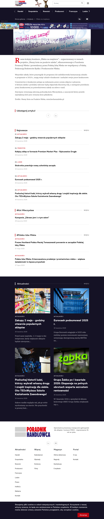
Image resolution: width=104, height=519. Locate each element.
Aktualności (22, 134)
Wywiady (37, 459)
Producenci (59, 11)
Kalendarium (38, 455)
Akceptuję (83, 515)
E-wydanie (57, 468)
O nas (75, 455)
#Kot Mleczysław (67, 49)
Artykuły (30, 19)
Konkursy (37, 464)
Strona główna (20, 19)
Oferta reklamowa (60, 455)
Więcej (86, 130)
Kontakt (17, 496)
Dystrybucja (58, 464)
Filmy (36, 468)
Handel (20, 11)
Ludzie (85, 11)
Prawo (17, 482)
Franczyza (73, 11)
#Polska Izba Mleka (82, 49)
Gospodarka (33, 11)
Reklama (18, 491)
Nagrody (56, 459)
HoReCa (17, 487)
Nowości (46, 11)
